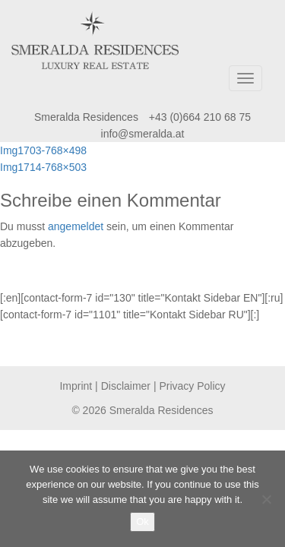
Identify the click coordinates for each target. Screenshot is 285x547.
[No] (266, 499)
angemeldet (75, 226)
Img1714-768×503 (43, 167)
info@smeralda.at (143, 134)
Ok (142, 521)
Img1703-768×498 (43, 150)
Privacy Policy (192, 386)
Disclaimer (125, 386)
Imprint (75, 386)
